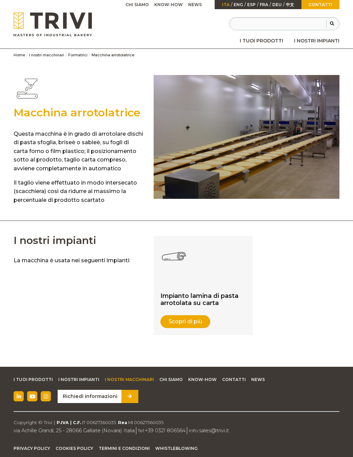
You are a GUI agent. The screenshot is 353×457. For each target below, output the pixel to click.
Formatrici (77, 55)
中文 (290, 5)
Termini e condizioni (124, 448)
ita (226, 5)
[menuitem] (261, 40)
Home (19, 55)
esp (251, 5)
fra (264, 5)
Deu (277, 5)
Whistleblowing (176, 448)
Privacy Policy (32, 448)
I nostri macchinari (46, 55)
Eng (238, 5)
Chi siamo (137, 4)
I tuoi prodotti (261, 40)
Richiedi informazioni (89, 396)
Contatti (320, 4)
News (195, 4)
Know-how (168, 4)
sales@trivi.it (208, 430)
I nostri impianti (316, 40)
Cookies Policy (74, 448)
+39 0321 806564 (160, 430)
